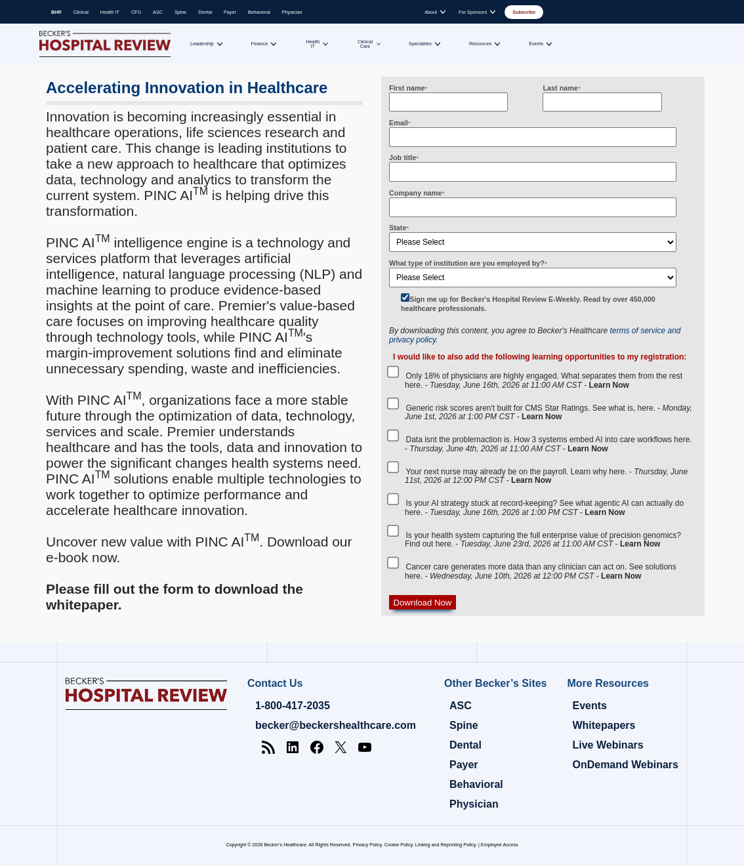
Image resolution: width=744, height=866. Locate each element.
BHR (56, 12)
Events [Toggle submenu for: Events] (536, 44)
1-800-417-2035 (292, 705)
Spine (180, 12)
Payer (230, 12)
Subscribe (523, 12)
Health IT (109, 12)
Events (589, 705)
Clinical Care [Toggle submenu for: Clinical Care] (365, 44)
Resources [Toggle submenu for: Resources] (480, 44)
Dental (205, 12)
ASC (158, 12)
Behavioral (259, 12)
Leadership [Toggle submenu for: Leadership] (202, 44)
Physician (292, 12)
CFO (136, 12)
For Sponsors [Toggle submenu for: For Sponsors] (473, 12)
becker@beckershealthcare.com (335, 725)
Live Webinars (607, 745)
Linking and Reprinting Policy (445, 845)
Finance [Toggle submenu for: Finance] (259, 44)
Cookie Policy (398, 845)
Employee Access (499, 845)
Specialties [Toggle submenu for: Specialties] (420, 44)
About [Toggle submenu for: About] (430, 12)
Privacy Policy (367, 845)
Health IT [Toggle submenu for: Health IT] (313, 44)
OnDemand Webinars (625, 764)
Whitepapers (603, 725)
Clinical (81, 12)
